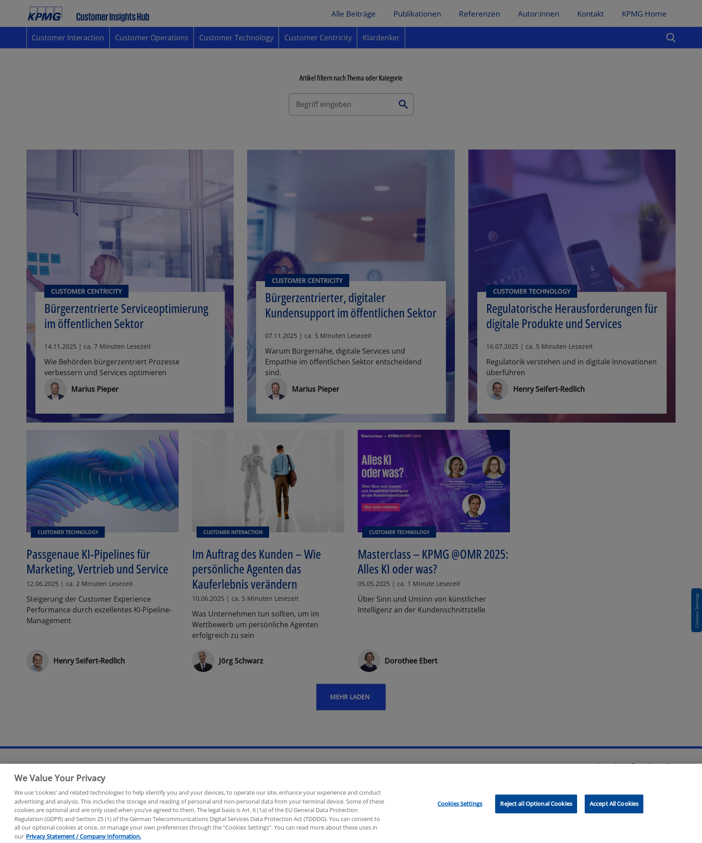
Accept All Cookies (614, 809)
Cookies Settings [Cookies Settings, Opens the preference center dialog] (459, 809)
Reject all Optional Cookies (536, 809)
